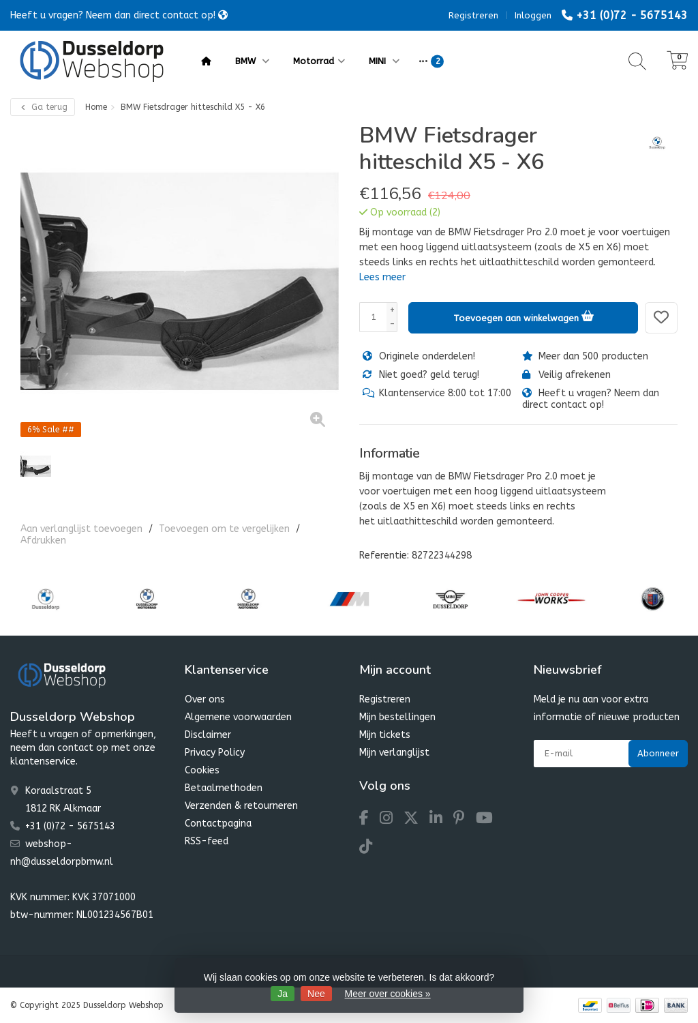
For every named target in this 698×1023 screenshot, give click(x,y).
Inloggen (533, 15)
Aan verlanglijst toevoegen (81, 529)
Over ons (205, 699)
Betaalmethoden (223, 788)
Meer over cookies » (388, 993)
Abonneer (658, 753)
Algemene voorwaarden (238, 717)
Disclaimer (208, 735)
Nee (316, 993)
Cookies (202, 770)
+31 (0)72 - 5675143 (632, 15)
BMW (252, 61)
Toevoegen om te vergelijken (224, 529)
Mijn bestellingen (397, 717)
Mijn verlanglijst (394, 752)
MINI (384, 61)
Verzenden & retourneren (241, 806)
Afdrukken (43, 540)
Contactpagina (218, 823)
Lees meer (382, 277)
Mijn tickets (384, 735)
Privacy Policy (215, 752)
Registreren (473, 15)
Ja (282, 993)
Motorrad (319, 61)
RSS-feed (206, 841)
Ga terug (42, 107)
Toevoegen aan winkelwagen (523, 316)
